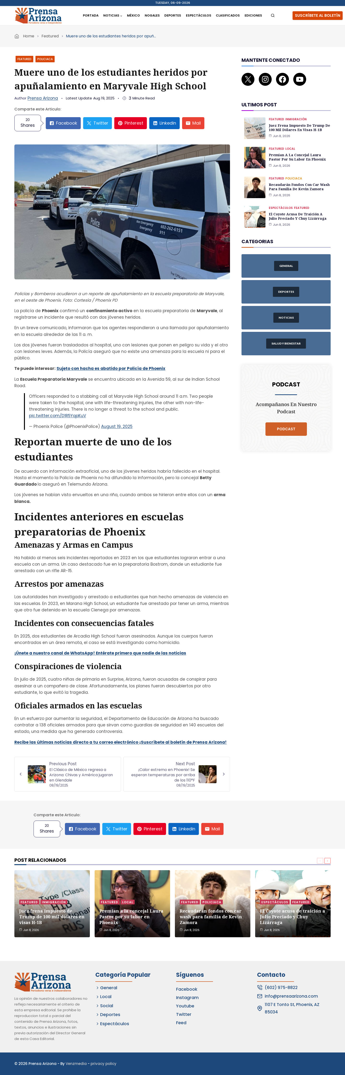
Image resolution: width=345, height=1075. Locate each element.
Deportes (172, 15)
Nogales (152, 15)
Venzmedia (76, 1063)
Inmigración (296, 114)
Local (290, 144)
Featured (50, 36)
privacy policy (103, 1063)
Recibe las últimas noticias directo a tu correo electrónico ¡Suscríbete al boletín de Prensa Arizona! (120, 742)
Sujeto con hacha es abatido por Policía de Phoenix (111, 368)
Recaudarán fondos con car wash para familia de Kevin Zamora (299, 181)
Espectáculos (198, 15)
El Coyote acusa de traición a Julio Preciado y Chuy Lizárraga (297, 211)
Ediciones (253, 15)
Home (28, 36)
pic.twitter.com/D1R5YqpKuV (57, 416)
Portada (90, 15)
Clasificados (228, 15)
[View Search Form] (272, 15)
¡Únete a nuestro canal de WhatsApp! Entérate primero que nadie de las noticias (100, 653)
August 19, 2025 (116, 426)
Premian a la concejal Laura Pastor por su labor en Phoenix (297, 152)
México (133, 15)
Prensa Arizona (43, 98)
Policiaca (45, 59)
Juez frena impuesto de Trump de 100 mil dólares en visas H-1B (299, 122)
